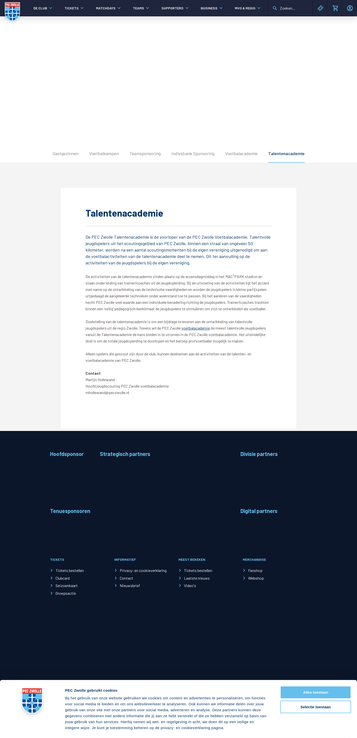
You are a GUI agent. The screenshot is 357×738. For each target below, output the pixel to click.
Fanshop (255, 570)
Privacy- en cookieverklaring (143, 570)
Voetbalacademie (241, 153)
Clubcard (63, 578)
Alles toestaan (315, 673)
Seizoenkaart (67, 585)
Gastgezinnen (66, 153)
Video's (190, 585)
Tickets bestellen (70, 570)
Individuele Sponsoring (192, 153)
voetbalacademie (195, 328)
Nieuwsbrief (130, 585)
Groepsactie (66, 593)
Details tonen (268, 728)
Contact (126, 578)
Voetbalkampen (104, 153)
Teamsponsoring (145, 153)
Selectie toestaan (315, 687)
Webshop (256, 578)
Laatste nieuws (197, 578)
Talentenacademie (286, 153)
